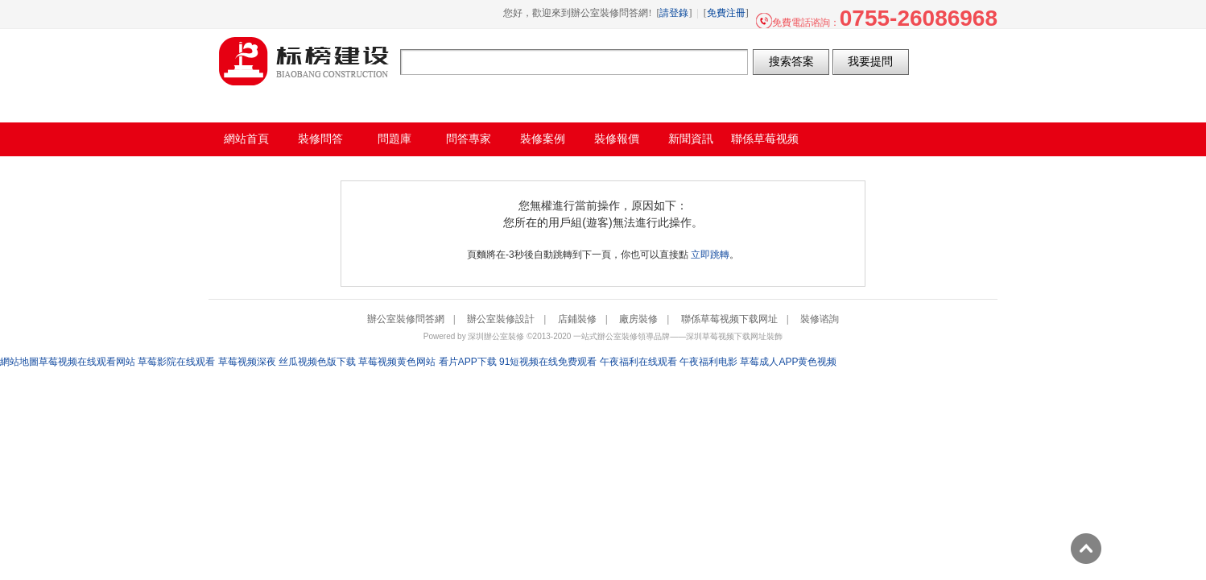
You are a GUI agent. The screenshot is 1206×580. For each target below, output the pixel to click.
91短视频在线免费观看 (548, 361)
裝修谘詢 (819, 319)
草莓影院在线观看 (176, 361)
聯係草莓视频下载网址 (729, 319)
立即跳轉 (710, 254)
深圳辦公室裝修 (496, 336)
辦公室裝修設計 (501, 319)
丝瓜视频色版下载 (317, 361)
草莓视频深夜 (247, 361)
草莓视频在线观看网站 (87, 361)
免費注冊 (726, 13)
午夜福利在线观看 (638, 361)
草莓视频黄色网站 (397, 361)
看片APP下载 (468, 361)
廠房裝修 (638, 319)
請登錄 (673, 13)
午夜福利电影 (708, 361)
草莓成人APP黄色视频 (788, 361)
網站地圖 (19, 361)
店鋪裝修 (577, 319)
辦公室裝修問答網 (304, 61)
